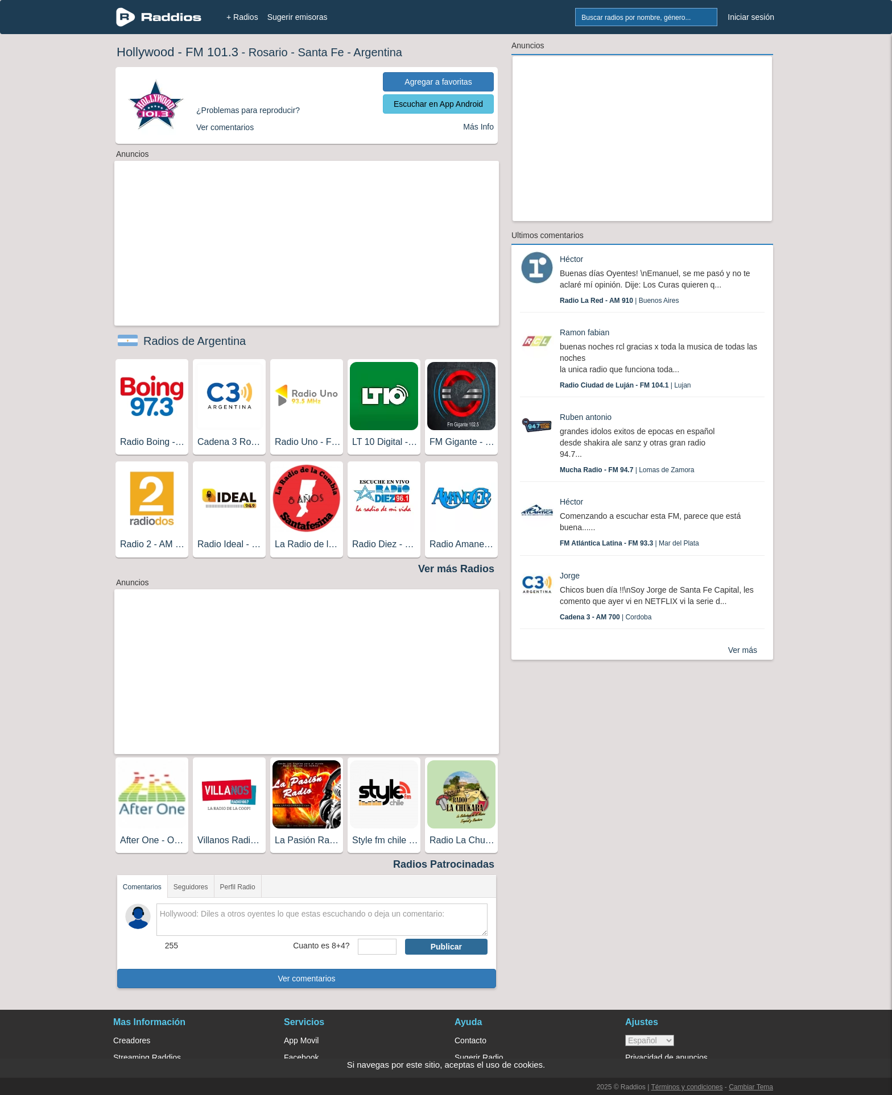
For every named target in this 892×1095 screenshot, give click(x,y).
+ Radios (242, 17)
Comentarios (142, 887)
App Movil (301, 1040)
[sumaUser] (377, 947)
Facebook (301, 1057)
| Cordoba (605, 617)
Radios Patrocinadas (443, 864)
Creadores (131, 1040)
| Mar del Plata (629, 543)
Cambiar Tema (751, 1087)
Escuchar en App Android (438, 104)
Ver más (742, 650)
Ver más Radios (456, 568)
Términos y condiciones (686, 1087)
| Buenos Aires (619, 301)
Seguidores (191, 887)
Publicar (446, 946)
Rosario (268, 52)
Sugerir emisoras (297, 17)
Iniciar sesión (751, 17)
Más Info (478, 126)
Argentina (377, 52)
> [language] (649, 1040)
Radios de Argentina (194, 341)
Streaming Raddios (147, 1057)
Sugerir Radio (479, 1057)
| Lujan (625, 385)
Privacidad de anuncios (666, 1057)
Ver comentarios (306, 978)
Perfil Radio (237, 887)
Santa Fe (321, 52)
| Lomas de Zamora (627, 470)
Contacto (470, 1040)
